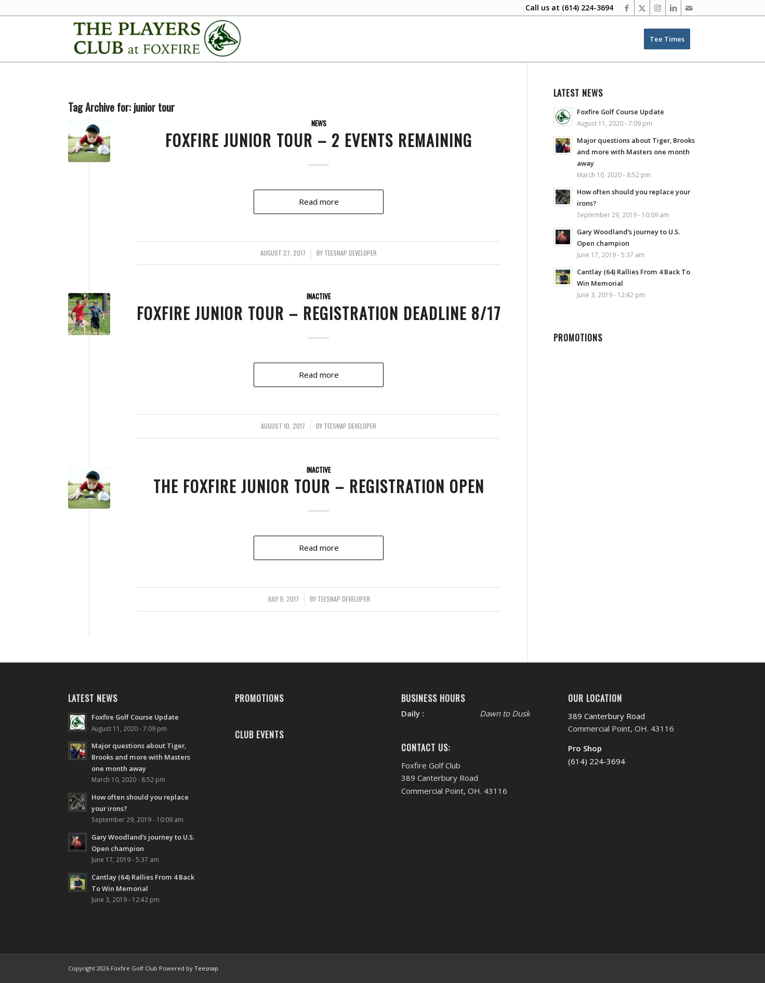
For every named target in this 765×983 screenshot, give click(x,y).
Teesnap (206, 968)
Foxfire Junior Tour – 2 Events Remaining (318, 140)
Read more (319, 201)
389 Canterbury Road (606, 716)
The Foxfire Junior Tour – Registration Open (318, 486)
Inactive (319, 296)
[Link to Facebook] (626, 8)
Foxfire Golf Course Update (620, 111)
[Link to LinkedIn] (673, 8)
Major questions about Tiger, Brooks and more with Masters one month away (636, 151)
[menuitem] (667, 39)
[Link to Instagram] (657, 8)
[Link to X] (642, 8)
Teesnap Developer (350, 253)
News (318, 123)
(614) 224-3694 (587, 7)
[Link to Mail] (689, 8)
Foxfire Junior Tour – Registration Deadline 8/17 (319, 313)
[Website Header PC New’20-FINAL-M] (157, 39)
